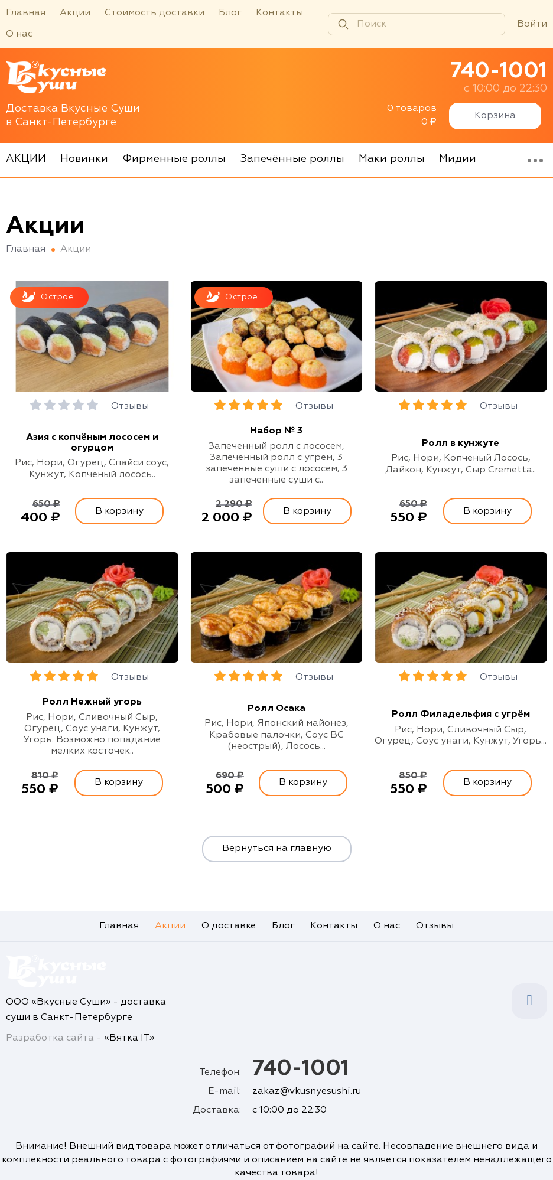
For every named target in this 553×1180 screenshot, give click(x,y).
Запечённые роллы (292, 159)
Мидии (457, 159)
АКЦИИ (26, 159)
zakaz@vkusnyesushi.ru (306, 1091)
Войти (532, 24)
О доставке (228, 926)
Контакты (279, 13)
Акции (75, 13)
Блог (230, 13)
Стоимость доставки (154, 13)
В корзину (119, 511)
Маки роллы (392, 159)
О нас (19, 34)
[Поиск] (416, 24)
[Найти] (343, 24)
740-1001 (498, 71)
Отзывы (130, 406)
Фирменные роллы (174, 159)
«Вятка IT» (129, 1038)
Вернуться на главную (276, 848)
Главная (25, 13)
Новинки (84, 159)
